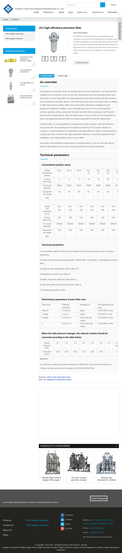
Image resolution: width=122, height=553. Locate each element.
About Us (82, 12)
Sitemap (84, 545)
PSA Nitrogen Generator (14, 34)
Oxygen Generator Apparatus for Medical (88, 547)
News (61, 12)
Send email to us (82, 63)
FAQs (70, 12)
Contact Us (98, 12)
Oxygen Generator (65, 547)
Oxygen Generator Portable (47, 547)
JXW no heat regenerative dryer (58, 377)
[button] (68, 59)
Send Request (100, 498)
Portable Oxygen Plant (27, 547)
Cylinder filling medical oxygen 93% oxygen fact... (51, 479)
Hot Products (75, 545)
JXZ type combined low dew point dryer (26, 97)
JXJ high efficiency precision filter (26, 71)
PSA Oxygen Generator (14, 39)
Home (36, 12)
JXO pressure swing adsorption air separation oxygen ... (26, 58)
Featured (112, 12)
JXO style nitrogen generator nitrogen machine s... (79, 479)
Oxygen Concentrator (10, 547)
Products (49, 12)
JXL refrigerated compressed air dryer (57, 380)
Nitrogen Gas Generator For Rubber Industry (106, 479)
